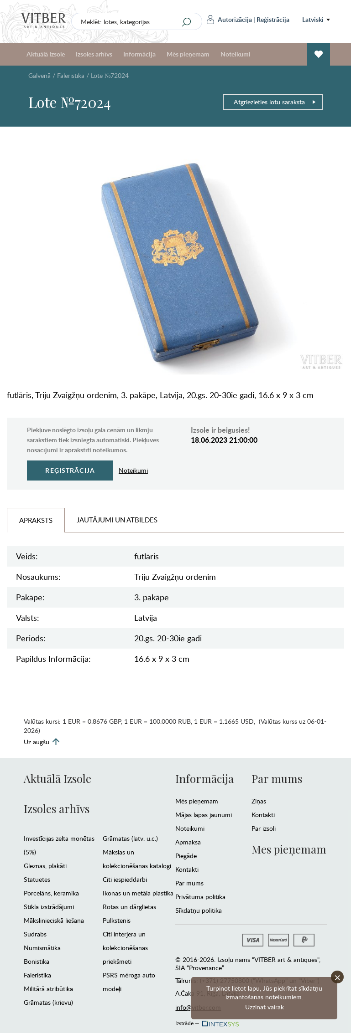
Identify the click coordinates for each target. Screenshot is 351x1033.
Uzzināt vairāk (264, 1006)
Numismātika (42, 947)
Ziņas (258, 801)
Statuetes (37, 879)
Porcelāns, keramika (51, 893)
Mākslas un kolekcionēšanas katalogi (137, 859)
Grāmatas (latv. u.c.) (130, 838)
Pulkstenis (117, 920)
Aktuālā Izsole (45, 54)
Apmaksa (188, 842)
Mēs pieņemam (188, 54)
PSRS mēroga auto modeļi (129, 982)
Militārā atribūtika (48, 988)
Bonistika (36, 961)
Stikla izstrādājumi (49, 906)
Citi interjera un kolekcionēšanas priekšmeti (125, 948)
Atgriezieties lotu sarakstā (275, 101)
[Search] (187, 22)
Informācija (139, 54)
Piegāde (186, 855)
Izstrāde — (206, 1021)
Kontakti (187, 869)
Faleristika (70, 75)
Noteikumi (235, 54)
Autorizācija (229, 19)
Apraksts (35, 520)
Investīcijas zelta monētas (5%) (59, 845)
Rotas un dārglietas (129, 906)
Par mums (189, 883)
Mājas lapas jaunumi (203, 814)
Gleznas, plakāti (45, 865)
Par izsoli (263, 828)
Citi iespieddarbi (125, 879)
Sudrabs (35, 934)
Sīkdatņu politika (198, 910)
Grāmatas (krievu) (48, 1002)
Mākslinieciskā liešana (54, 920)
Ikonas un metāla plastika (138, 893)
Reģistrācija (273, 19)
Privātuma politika (200, 896)
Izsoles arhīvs (94, 54)
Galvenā (39, 75)
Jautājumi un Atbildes (117, 519)
